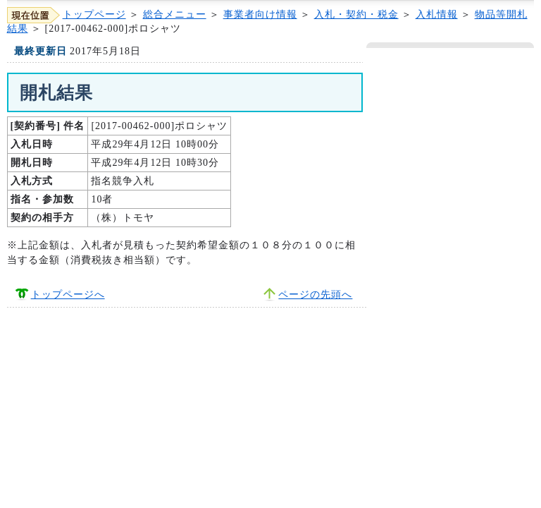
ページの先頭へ (315, 294)
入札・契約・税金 (356, 14)
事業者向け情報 (260, 14)
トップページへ (68, 294)
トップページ (94, 14)
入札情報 (437, 14)
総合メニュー (174, 14)
